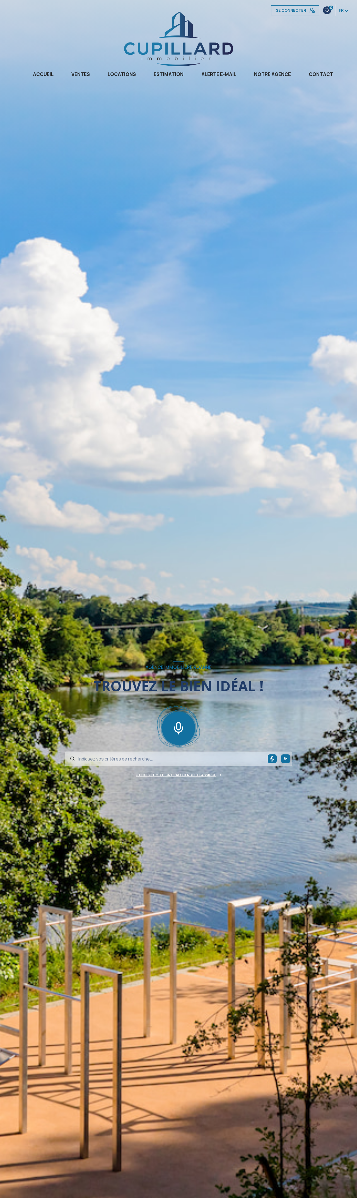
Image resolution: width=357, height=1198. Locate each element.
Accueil (43, 74)
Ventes (80, 74)
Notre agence (272, 74)
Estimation (169, 74)
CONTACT (321, 74)
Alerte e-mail (218, 74)
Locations (122, 74)
